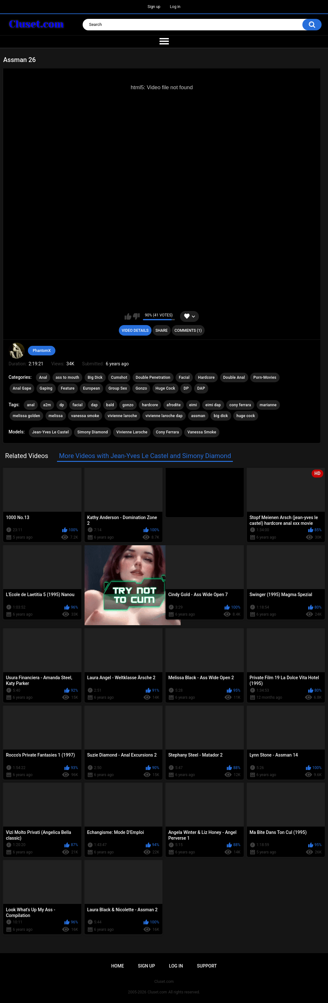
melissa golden (26, 416)
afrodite (174, 405)
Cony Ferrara (167, 432)
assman (198, 416)
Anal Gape (22, 388)
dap (94, 405)
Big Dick (95, 377)
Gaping (46, 388)
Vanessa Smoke (201, 432)
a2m (47, 405)
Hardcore (206, 377)
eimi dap (213, 405)
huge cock (245, 416)
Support (207, 965)
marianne (268, 405)
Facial (184, 377)
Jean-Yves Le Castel (50, 432)
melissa (56, 416)
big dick (221, 416)
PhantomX (42, 350)
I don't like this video (136, 316)
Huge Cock (165, 388)
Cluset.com (157, 992)
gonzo (128, 405)
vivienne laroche (122, 416)
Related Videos (26, 456)
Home (117, 965)
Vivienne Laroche (131, 432)
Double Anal (234, 377)
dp (62, 405)
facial (77, 405)
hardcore (150, 405)
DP (186, 388)
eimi (193, 405)
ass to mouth (67, 377)
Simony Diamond (92, 432)
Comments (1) (188, 330)
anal (31, 405)
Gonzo (141, 388)
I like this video (128, 316)
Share (161, 330)
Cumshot (119, 377)
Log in (175, 6)
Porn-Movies (264, 377)
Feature (68, 388)
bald (110, 405)
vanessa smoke (85, 416)
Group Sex (118, 388)
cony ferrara (240, 405)
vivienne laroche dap (164, 416)
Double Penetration (153, 377)
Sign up (154, 6)
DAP (201, 388)
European (91, 388)
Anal (43, 377)
